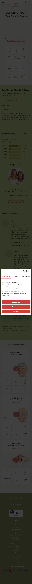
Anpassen (16, 306)
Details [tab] (16, 276)
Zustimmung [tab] (6, 276)
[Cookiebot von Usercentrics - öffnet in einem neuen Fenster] (23, 271)
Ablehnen (16, 311)
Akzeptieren (16, 302)
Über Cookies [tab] (26, 276)
